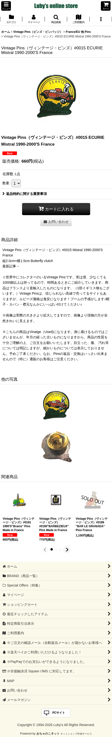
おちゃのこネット (48, 733)
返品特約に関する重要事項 (24, 194)
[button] (6, 6)
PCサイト (58, 712)
